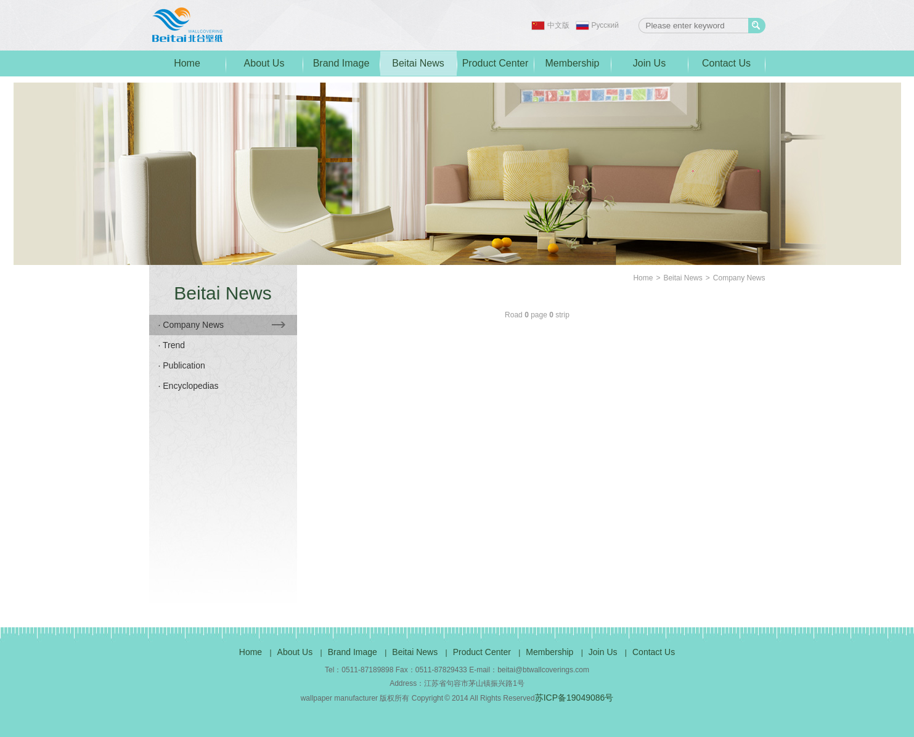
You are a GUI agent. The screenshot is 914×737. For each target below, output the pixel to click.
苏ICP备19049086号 (574, 697)
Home (187, 63)
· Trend (172, 345)
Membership (572, 63)
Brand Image (341, 63)
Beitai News (418, 63)
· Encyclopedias (188, 386)
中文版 (558, 25)
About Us (264, 63)
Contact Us (726, 63)
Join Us (649, 63)
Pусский (605, 25)
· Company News (221, 325)
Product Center (495, 63)
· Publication (181, 365)
